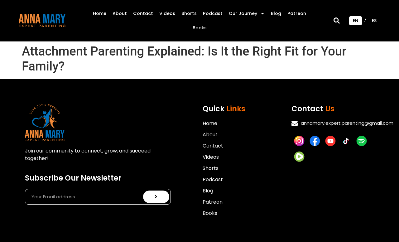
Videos (167, 13)
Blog (276, 13)
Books (200, 28)
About (120, 13)
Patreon (296, 13)
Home (99, 13)
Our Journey (247, 13)
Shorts (189, 13)
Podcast (213, 13)
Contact (143, 13)
